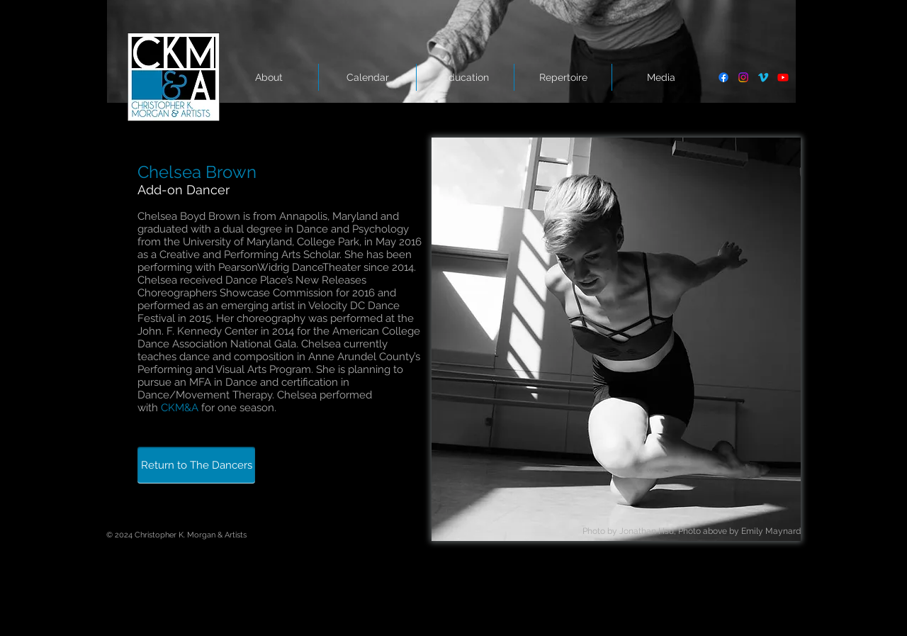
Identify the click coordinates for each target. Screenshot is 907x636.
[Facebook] (723, 77)
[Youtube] (783, 77)
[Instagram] (743, 77)
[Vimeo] (763, 77)
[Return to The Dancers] (196, 465)
